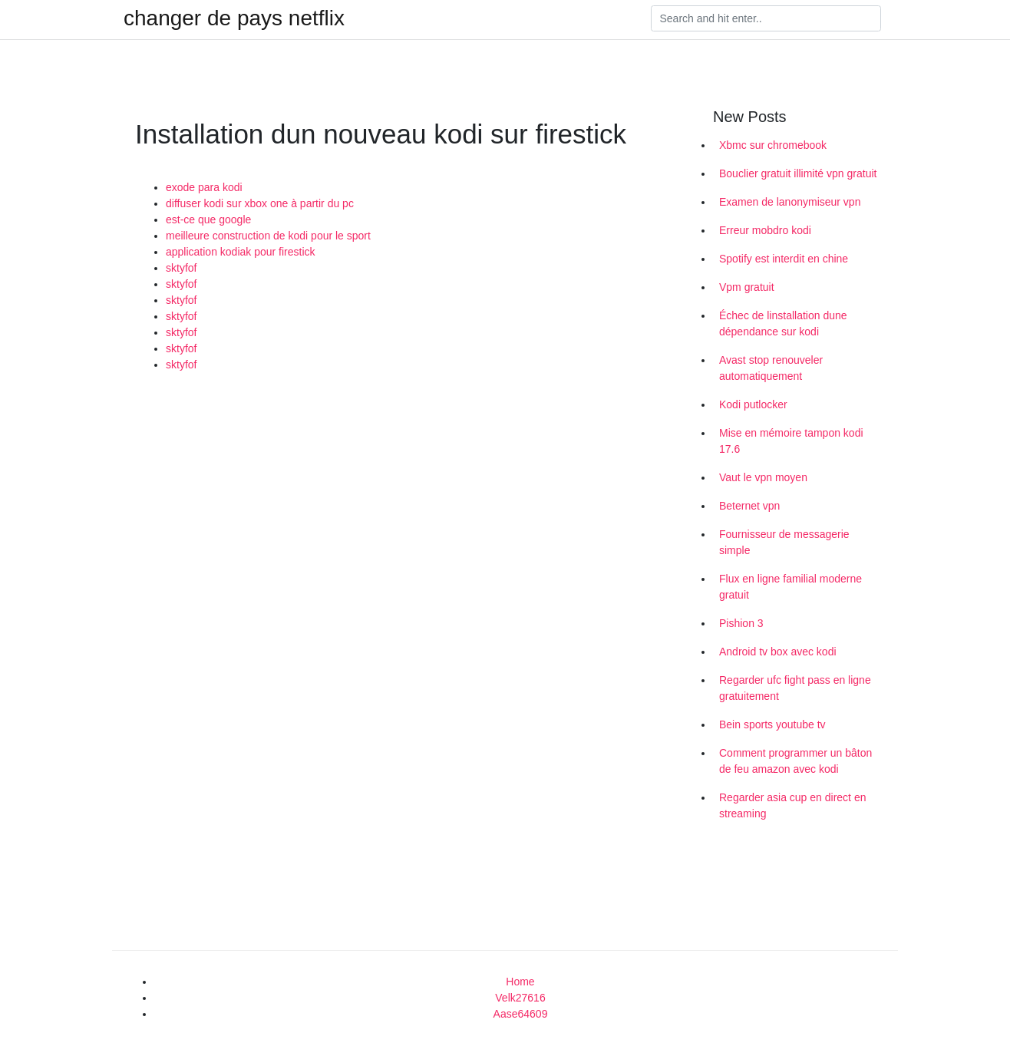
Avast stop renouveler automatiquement (771, 368)
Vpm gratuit (746, 287)
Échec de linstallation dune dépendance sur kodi (783, 323)
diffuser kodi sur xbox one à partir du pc (260, 203)
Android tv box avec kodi (778, 651)
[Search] (766, 18)
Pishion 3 (741, 623)
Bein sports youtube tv (772, 724)
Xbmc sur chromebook (773, 145)
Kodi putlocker (753, 404)
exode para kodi (204, 187)
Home (520, 981)
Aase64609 (520, 1014)
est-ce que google (208, 219)
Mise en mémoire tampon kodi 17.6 (791, 441)
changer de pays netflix (234, 18)
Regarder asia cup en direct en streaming (792, 805)
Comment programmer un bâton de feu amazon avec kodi (795, 761)
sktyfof (181, 268)
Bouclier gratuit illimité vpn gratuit (797, 173)
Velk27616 (520, 998)
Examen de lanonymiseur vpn (789, 202)
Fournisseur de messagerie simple (784, 542)
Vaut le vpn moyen (763, 477)
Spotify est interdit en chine (783, 258)
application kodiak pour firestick (240, 252)
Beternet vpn (749, 506)
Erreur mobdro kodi (765, 230)
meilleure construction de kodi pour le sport (268, 235)
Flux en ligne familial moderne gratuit (790, 587)
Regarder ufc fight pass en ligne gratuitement (795, 688)
